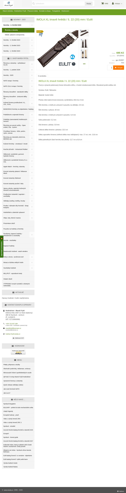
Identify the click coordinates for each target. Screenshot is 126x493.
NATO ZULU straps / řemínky (13, 86)
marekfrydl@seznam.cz (13, 329)
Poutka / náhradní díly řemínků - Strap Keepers (13, 207)
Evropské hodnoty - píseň (11, 419)
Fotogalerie (65, 12)
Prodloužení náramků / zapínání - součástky (14, 196)
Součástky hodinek (9, 269)
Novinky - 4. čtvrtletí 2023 (12, 25)
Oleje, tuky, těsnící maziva (12, 218)
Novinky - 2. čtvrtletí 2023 (11, 45)
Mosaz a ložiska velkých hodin (13, 263)
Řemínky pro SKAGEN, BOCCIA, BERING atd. (14, 138)
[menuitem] (84, 33)
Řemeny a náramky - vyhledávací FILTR (14, 64)
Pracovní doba (36, 12)
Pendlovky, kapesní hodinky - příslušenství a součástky (13, 235)
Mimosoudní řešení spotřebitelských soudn (17, 373)
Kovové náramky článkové (12, 179)
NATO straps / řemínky (10, 81)
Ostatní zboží (7, 280)
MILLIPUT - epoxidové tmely (12, 274)
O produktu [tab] (42, 76)
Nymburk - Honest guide (11, 445)
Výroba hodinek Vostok (11, 476)
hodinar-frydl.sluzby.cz (13, 335)
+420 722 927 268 (12, 324)
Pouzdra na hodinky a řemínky (13, 229)
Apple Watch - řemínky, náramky (14, 167)
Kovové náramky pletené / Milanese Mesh (15, 173)
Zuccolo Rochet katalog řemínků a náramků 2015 (17, 436)
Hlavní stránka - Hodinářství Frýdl (15, 12)
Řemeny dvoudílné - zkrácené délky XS (15, 98)
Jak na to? (6, 394)
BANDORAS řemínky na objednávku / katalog (18, 109)
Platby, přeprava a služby (11, 365)
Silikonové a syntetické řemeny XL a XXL (15, 161)
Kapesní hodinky (8, 246)
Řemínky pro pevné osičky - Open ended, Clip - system (14, 126)
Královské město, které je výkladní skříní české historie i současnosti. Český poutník (17, 456)
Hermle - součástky (9, 241)
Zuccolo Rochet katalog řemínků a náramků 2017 (17, 450)
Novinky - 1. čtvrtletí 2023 (11, 51)
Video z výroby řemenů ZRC (12, 423)
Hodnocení (76, 12)
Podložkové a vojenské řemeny (13, 115)
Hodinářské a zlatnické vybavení (14, 213)
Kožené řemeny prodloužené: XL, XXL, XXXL (14, 103)
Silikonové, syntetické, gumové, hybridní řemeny (13, 155)
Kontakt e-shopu (51, 12)
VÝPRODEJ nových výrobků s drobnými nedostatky (16, 285)
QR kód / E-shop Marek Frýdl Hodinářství (16, 377)
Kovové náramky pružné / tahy (13, 184)
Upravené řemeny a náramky (12, 381)
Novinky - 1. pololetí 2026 (11, 70)
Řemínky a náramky (11, 30)
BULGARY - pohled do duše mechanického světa (17, 409)
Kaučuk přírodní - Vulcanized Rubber (12, 150)
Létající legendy (8, 414)
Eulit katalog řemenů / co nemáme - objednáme (15, 467)
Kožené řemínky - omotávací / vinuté (15, 144)
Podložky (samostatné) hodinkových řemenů (15, 120)
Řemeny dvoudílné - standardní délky (13, 92)
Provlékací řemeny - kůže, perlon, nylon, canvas (14, 132)
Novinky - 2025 (8, 75)
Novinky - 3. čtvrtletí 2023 (11, 40)
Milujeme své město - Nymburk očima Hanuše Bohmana (15, 462)
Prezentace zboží (9, 224)
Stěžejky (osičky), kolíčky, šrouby (14, 201)
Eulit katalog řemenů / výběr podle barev (16, 472)
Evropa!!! (6, 441)
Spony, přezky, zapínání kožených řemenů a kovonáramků (14, 190)
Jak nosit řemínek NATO (11, 389)
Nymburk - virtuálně (9, 431)
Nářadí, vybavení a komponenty (14, 35)
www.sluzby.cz (9, 490)
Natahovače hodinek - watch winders (15, 252)
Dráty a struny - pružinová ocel (13, 257)
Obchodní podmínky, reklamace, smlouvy (16, 369)
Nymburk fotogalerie (10, 405)
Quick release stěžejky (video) (13, 385)
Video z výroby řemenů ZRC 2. (13, 427)
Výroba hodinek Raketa (11, 481)
